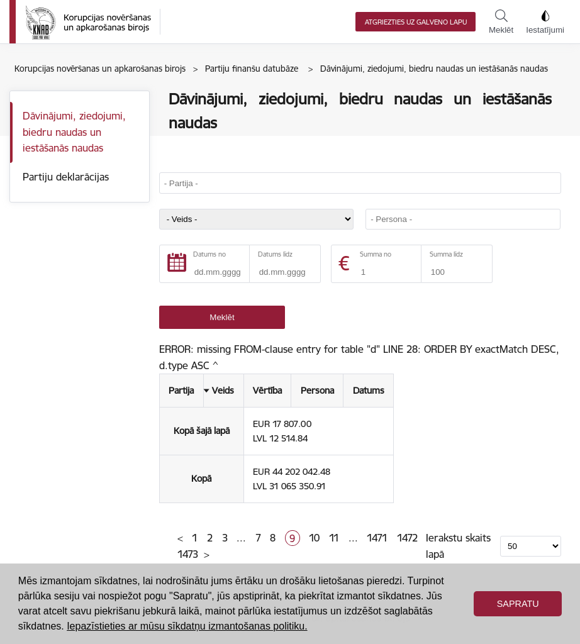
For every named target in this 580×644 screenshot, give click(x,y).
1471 (377, 537)
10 (314, 537)
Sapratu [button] (518, 604)
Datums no (209, 254)
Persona (317, 390)
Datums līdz (275, 254)
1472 (407, 537)
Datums (368, 390)
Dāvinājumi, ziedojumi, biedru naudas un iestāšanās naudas (74, 131)
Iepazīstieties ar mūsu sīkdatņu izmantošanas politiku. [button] (187, 626)
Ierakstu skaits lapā (458, 545)
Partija (181, 390)
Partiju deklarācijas (66, 176)
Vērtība (267, 390)
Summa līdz (446, 254)
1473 (187, 554)
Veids (223, 390)
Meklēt (501, 22)
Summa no (375, 254)
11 (334, 537)
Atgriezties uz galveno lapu (416, 22)
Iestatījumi (545, 22)
